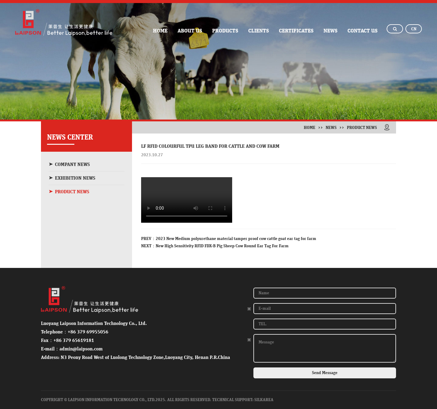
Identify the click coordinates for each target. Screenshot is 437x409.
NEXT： (148, 246)
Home (309, 128)
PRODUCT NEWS (69, 191)
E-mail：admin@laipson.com (72, 348)
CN (413, 29)
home (160, 31)
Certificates (296, 31)
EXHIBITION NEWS (72, 178)
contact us (362, 31)
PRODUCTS (225, 31)
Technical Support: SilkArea (242, 400)
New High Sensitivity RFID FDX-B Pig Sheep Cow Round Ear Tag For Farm (222, 246)
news (330, 31)
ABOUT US (190, 31)
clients (258, 31)
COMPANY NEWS (69, 164)
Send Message (324, 373)
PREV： (148, 239)
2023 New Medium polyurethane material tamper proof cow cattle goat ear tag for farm (236, 239)
